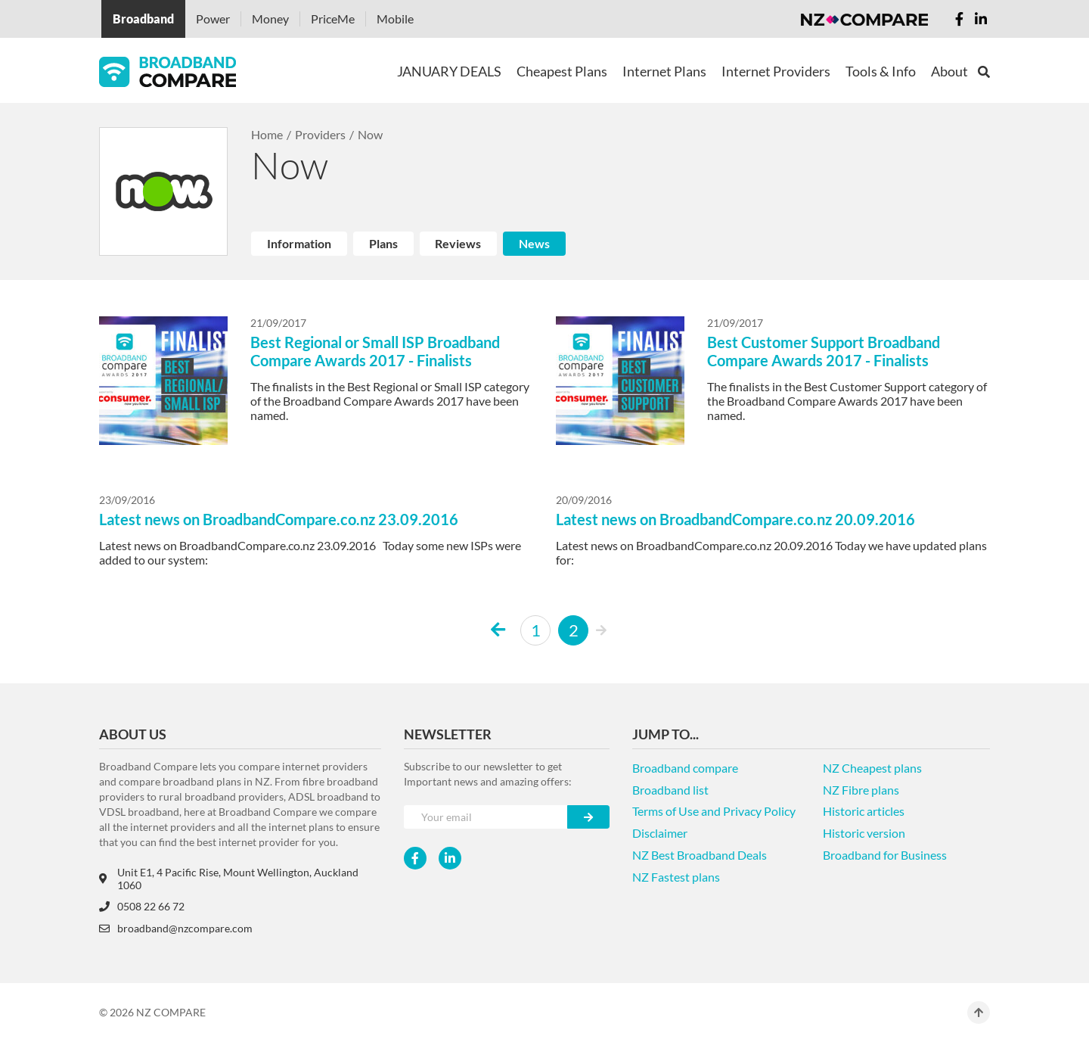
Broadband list (670, 789)
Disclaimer (659, 833)
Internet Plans (664, 71)
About (949, 71)
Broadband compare (685, 768)
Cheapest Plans (562, 71)
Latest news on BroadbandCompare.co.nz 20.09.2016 (735, 519)
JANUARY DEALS (449, 71)
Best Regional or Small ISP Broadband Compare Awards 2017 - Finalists (375, 351)
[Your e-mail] (486, 817)
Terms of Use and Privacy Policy (714, 811)
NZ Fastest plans (676, 877)
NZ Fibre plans (861, 789)
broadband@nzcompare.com (176, 928)
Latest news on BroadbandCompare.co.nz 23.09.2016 (278, 519)
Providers (320, 134)
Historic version (864, 833)
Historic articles (863, 811)
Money (270, 18)
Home (267, 134)
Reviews (458, 243)
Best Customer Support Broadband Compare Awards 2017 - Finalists (823, 351)
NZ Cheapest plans (872, 768)
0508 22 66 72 (142, 906)
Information (299, 243)
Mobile (395, 18)
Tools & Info (880, 71)
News (534, 243)
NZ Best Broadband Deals (699, 855)
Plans (383, 243)
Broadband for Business (885, 855)
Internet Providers (775, 71)
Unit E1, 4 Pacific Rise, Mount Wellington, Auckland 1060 (228, 878)
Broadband (143, 18)
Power (213, 18)
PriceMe (333, 18)
